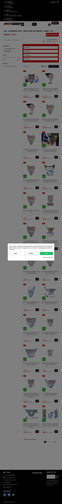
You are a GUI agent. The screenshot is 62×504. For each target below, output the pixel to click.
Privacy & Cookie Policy (48, 257)
